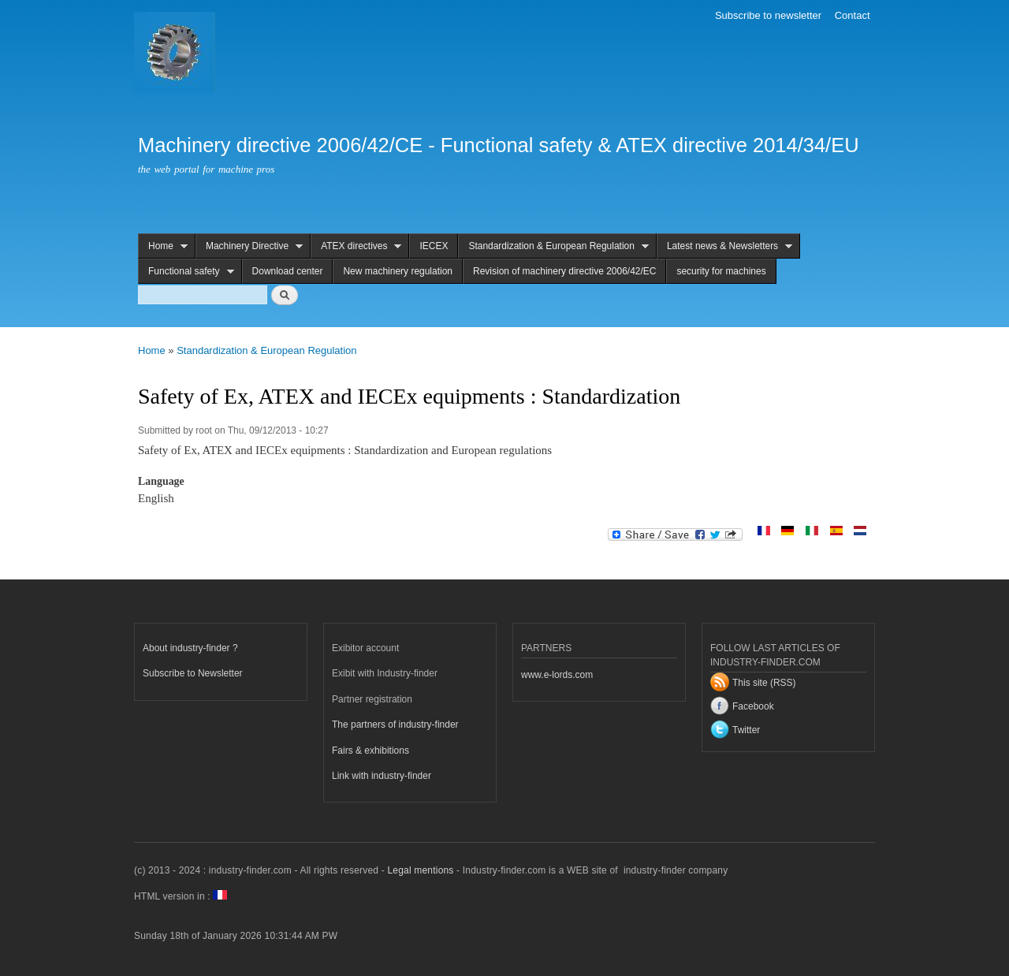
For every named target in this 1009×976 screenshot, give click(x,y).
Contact (852, 15)
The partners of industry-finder (395, 724)
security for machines (720, 271)
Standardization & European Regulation (553, 246)
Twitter (746, 730)
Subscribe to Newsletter (193, 673)
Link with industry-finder (381, 775)
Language (161, 481)
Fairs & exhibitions (370, 750)
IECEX (433, 245)
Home (163, 246)
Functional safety (186, 272)
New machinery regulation (397, 271)
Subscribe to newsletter (768, 15)
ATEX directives (356, 246)
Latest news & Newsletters (724, 246)
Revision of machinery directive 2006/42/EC (564, 271)
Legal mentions (420, 870)
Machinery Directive (249, 246)
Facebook (753, 706)
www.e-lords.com (557, 674)
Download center (287, 271)
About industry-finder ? (190, 648)
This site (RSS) (764, 682)
